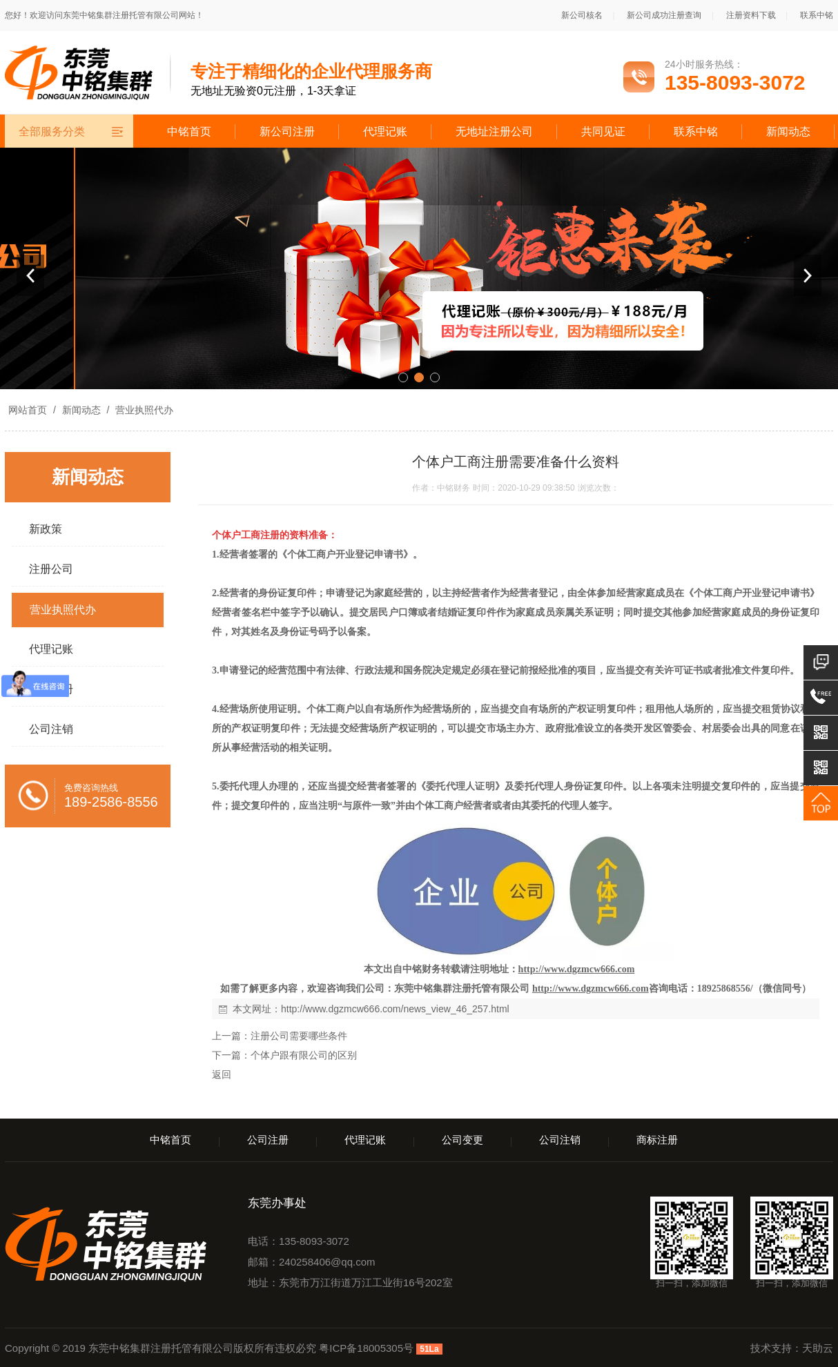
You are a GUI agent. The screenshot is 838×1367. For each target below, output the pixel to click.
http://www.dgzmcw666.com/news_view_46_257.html (395, 1008)
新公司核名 (582, 15)
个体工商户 (330, 709)
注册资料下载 (751, 15)
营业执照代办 (143, 409)
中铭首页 (189, 131)
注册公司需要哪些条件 (299, 1035)
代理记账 (385, 131)
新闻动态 (788, 131)
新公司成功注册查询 (664, 15)
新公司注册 (287, 131)
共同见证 (603, 131)
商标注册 (657, 1139)
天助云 (817, 1348)
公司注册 (268, 1139)
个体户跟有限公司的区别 (304, 1055)
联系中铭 (816, 15)
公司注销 (560, 1139)
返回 (221, 1074)
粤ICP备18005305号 (366, 1348)
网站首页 (27, 409)
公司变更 (462, 1139)
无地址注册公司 (494, 131)
